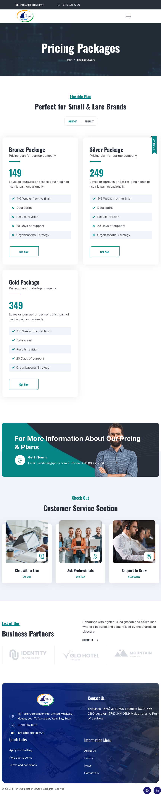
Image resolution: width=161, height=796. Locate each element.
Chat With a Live (27, 588)
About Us (90, 750)
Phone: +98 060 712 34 (87, 463)
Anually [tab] (89, 121)
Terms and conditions (23, 765)
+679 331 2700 (68, 4)
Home (69, 60)
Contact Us (91, 773)
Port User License (21, 757)
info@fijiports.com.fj (30, 4)
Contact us (89, 640)
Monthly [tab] (72, 121)
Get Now (23, 252)
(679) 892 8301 (23, 725)
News (88, 765)
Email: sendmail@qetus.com (48, 463)
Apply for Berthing (20, 750)
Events (88, 758)
